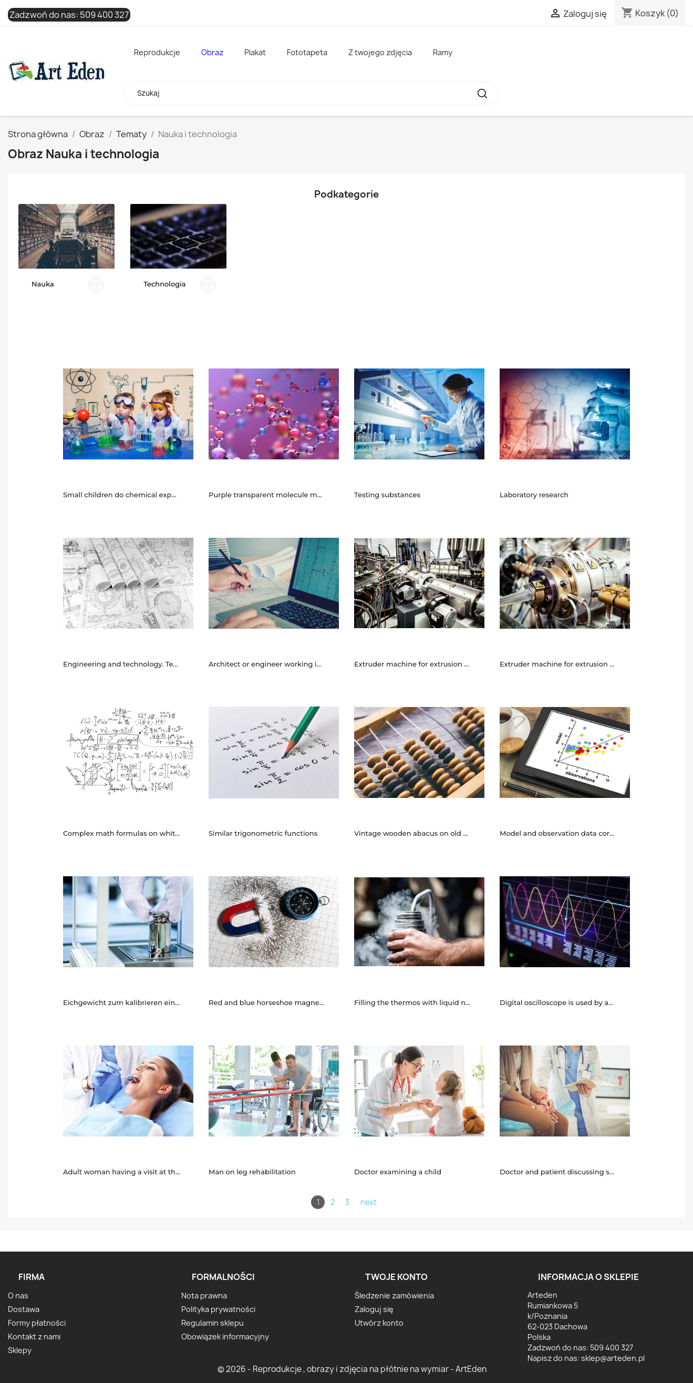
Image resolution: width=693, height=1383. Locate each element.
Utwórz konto (379, 1323)
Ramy (442, 52)
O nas (18, 1295)
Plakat (255, 52)
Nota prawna (204, 1295)
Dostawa (23, 1309)
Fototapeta (307, 52)
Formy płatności (37, 1323)
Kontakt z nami (34, 1336)
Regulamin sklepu (212, 1323)
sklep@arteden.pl (613, 1358)
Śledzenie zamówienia (394, 1295)
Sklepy (20, 1350)
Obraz (212, 52)
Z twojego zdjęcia (380, 52)
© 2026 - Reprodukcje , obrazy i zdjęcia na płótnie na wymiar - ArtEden (352, 1369)
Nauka (43, 284)
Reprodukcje (157, 52)
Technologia (164, 284)
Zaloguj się (374, 1309)
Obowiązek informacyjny (225, 1336)
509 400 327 (104, 15)
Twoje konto (396, 1277)
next (368, 1202)
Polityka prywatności (218, 1309)
